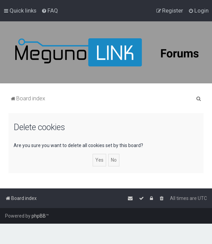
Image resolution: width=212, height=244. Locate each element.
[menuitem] (49, 10)
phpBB (39, 216)
